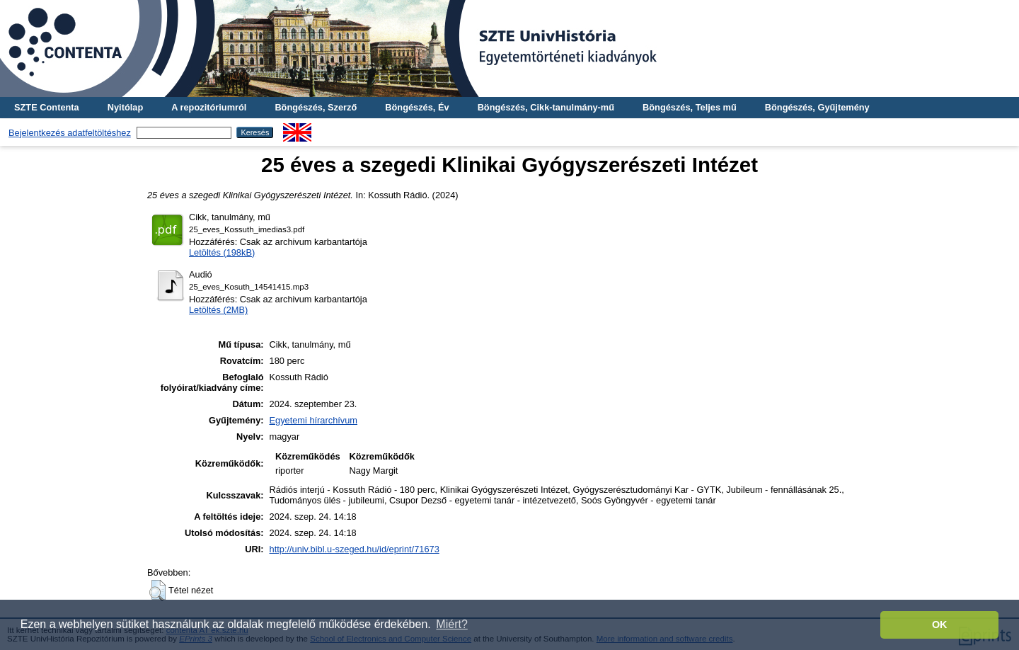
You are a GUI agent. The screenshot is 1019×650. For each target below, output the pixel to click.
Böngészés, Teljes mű (690, 107)
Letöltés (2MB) (218, 309)
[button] (157, 590)
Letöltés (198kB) (222, 252)
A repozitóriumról (208, 107)
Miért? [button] (451, 624)
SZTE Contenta (46, 107)
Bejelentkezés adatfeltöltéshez (69, 132)
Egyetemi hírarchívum (313, 420)
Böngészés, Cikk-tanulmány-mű (546, 107)
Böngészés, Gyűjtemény (817, 107)
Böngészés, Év (417, 107)
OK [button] (940, 624)
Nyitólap (125, 107)
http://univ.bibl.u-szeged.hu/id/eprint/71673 (354, 549)
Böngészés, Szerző (316, 107)
